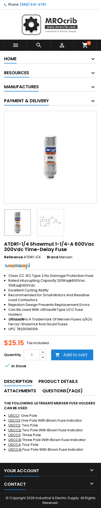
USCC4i (15, 449)
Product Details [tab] (58, 381)
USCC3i (14, 439)
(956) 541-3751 (33, 4)
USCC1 (13, 415)
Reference (13, 257)
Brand (52, 257)
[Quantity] (32, 355)
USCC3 (14, 435)
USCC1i (14, 420)
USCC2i (14, 430)
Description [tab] (18, 381)
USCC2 (14, 425)
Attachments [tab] (20, 391)
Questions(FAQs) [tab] (62, 391)
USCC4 (14, 444)
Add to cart (71, 355)
